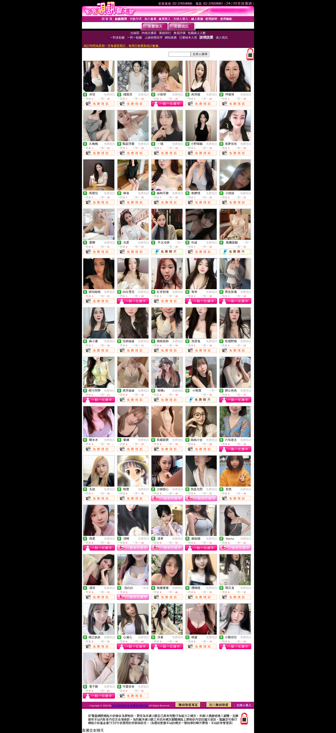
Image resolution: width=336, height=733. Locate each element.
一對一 (179, 242)
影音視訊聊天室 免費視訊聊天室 (130, 705)
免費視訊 (109, 94)
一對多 (145, 588)
